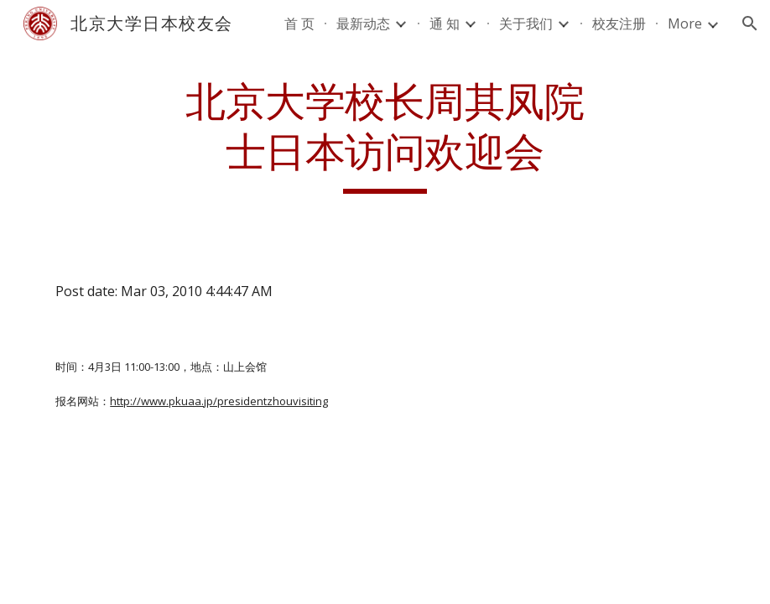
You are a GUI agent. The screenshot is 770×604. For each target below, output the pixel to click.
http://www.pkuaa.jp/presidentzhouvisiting (219, 401)
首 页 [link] (299, 23)
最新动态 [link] (363, 23)
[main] (385, 135)
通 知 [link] (444, 23)
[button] (750, 23)
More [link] (685, 23)
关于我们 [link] (526, 23)
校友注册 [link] (619, 23)
